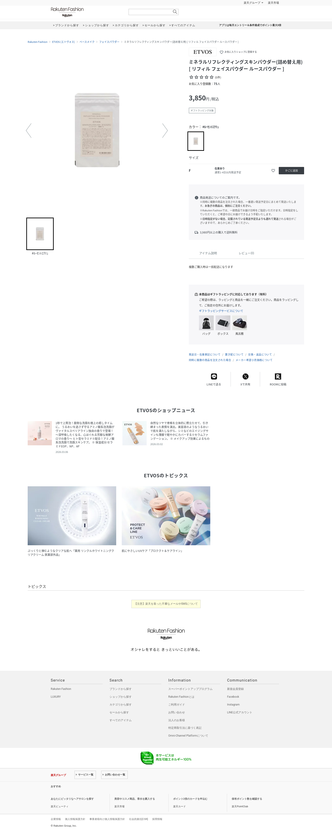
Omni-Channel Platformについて (188, 735)
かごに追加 (291, 170)
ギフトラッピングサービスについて (221, 311)
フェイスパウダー (109, 42)
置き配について (234, 354)
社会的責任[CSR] (138, 819)
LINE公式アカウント (239, 712)
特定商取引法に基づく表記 (185, 727)
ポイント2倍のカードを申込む (190, 798)
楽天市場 (273, 2)
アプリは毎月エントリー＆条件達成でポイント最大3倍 (250, 25)
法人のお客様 (176, 720)
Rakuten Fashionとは (181, 696)
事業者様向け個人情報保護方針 (107, 819)
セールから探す (119, 712)
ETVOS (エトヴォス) (63, 42)
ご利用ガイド (176, 704)
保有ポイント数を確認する (247, 798)
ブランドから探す (121, 689)
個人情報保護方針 (75, 819)
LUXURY (56, 696)
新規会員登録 (235, 689)
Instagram (233, 704)
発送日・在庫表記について (204, 354)
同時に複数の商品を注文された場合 (210, 360)
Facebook (233, 696)
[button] (28, 130)
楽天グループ (252, 2)
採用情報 (157, 819)
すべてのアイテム (121, 720)
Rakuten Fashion (86, 12)
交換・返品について (260, 354)
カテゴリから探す (121, 704)
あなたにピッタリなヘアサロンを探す (72, 798)
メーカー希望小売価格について (254, 360)
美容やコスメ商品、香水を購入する (134, 798)
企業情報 (56, 819)
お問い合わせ (176, 712)
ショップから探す (121, 696)
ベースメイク (87, 42)
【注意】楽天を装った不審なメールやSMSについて (166, 603)
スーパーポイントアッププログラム (190, 689)
